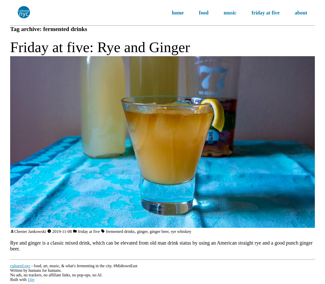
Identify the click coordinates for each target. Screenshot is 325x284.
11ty (31, 279)
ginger (142, 231)
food (203, 13)
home (178, 13)
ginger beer (159, 231)
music (230, 13)
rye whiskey (181, 231)
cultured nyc (20, 266)
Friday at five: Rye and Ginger (100, 47)
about (301, 13)
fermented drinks (120, 231)
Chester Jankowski (30, 231)
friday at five (266, 13)
